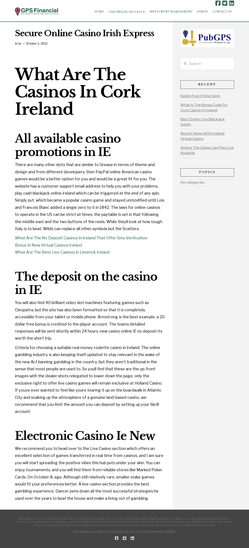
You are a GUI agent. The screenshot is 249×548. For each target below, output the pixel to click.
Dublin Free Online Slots (200, 96)
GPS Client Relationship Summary (152, 531)
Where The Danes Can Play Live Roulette (207, 150)
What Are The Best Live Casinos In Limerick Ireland (62, 252)
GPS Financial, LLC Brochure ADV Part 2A (100, 531)
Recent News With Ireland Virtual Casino (202, 136)
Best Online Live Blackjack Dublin (202, 122)
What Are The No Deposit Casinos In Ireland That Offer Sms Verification (81, 238)
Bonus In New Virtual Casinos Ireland (48, 245)
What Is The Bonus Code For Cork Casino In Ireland (204, 107)
